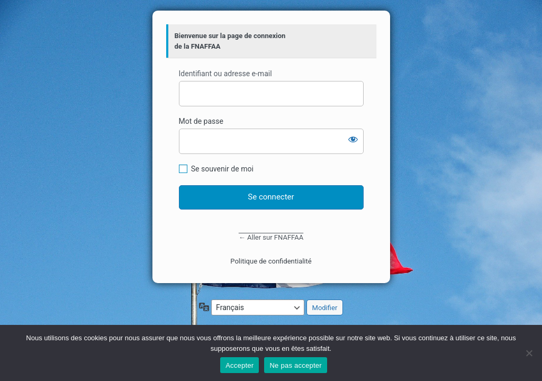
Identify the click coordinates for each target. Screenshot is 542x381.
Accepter (239, 365)
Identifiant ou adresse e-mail (225, 73)
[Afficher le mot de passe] (353, 139)
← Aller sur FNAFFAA (271, 237)
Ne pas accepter (295, 365)
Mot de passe (201, 121)
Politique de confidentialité (270, 261)
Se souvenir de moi (222, 169)
